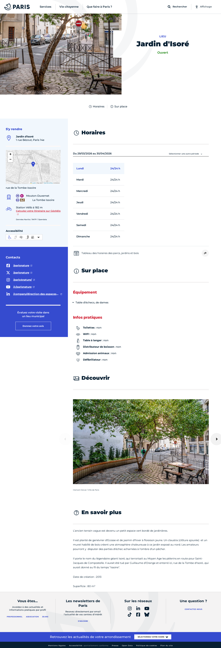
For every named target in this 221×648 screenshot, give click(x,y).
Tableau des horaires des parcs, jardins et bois (110, 253)
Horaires (96, 106)
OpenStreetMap (48, 183)
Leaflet (33, 183)
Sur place (118, 106)
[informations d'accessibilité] (24, 237)
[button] (33, 164)
